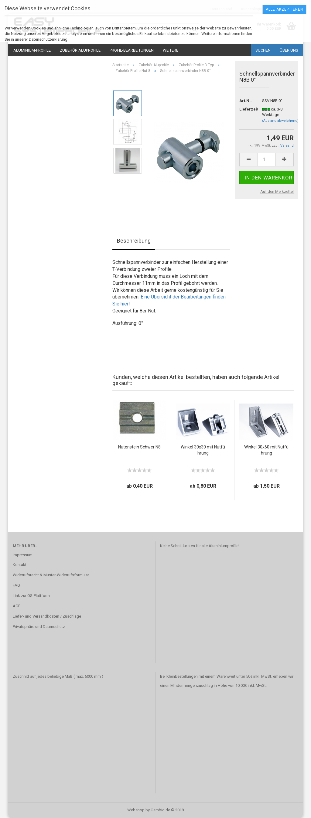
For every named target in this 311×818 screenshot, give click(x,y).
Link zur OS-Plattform (31, 595)
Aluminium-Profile (32, 50)
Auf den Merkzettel (277, 191)
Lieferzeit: (246, 109)
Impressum (22, 555)
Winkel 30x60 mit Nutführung (266, 450)
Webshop (136, 810)
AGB (17, 606)
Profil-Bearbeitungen (132, 50)
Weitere (170, 50)
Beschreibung (134, 240)
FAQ (16, 585)
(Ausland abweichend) (280, 121)
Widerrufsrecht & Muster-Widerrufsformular (51, 575)
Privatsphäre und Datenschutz (39, 626)
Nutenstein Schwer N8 (139, 447)
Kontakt (19, 564)
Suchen (263, 50)
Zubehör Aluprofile (80, 50)
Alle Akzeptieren (284, 9)
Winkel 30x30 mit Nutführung (203, 450)
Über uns (289, 50)
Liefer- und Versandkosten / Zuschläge (47, 616)
